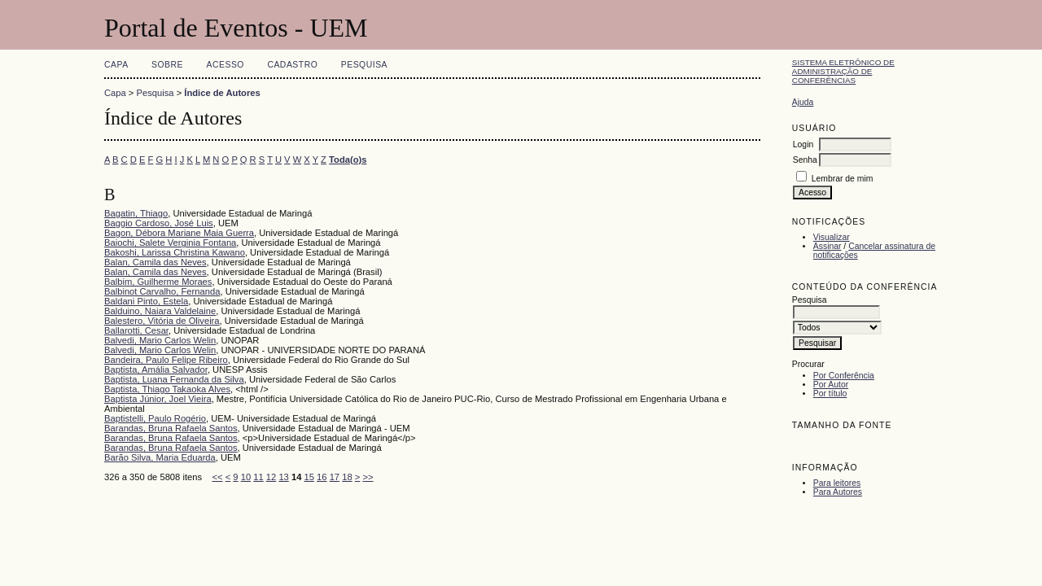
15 (309, 477)
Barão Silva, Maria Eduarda (160, 457)
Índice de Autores (222, 93)
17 (334, 477)
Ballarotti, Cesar (136, 330)
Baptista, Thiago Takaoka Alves (167, 389)
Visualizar (831, 237)
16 (321, 477)
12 (271, 477)
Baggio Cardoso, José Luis (158, 223)
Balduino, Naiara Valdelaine (160, 311)
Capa (116, 64)
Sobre (167, 64)
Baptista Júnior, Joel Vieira (158, 399)
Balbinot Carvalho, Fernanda (162, 291)
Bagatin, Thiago (136, 213)
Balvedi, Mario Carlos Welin (160, 340)
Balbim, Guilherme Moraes (158, 281)
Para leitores (836, 483)
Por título (830, 393)
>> (367, 477)
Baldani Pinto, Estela (146, 301)
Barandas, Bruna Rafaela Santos (171, 428)
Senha (805, 159)
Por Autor (830, 384)
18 (347, 477)
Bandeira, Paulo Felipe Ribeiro (166, 360)
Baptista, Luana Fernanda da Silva (174, 379)
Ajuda (803, 102)
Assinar (827, 246)
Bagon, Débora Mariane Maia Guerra (179, 233)
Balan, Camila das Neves (155, 262)
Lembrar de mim (842, 178)
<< (217, 477)
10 (246, 477)
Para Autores (837, 492)
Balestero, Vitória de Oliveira (162, 321)
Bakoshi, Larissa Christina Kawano (174, 252)
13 (283, 477)
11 (258, 477)
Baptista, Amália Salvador (156, 369)
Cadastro (292, 64)
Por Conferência (843, 375)
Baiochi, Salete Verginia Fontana (170, 242)
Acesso (225, 64)
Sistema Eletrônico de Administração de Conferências (843, 71)
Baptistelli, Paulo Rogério (155, 418)
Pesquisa (364, 64)
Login (803, 144)
